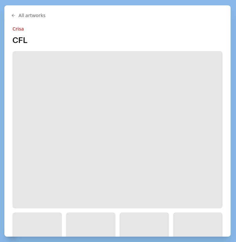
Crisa (18, 29)
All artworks (28, 15)
